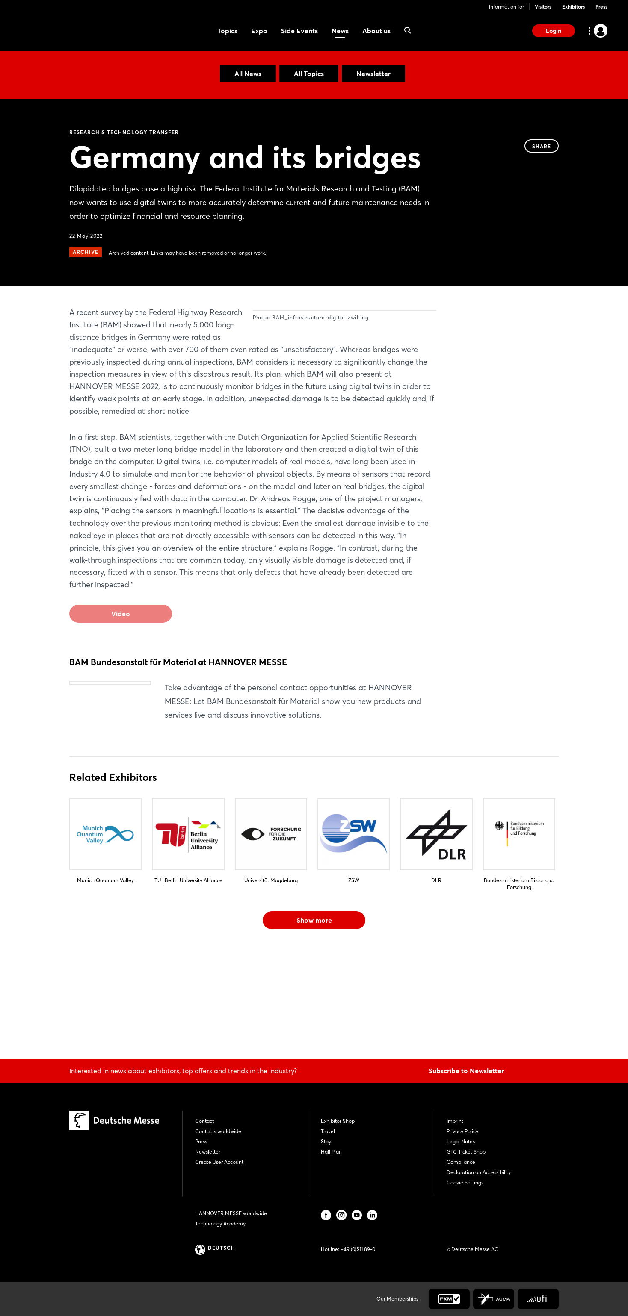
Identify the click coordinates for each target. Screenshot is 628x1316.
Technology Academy (220, 1223)
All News (247, 73)
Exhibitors (573, 6)
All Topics (309, 73)
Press (601, 6)
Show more (314, 1022)
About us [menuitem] (376, 30)
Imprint (455, 1121)
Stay (326, 1141)
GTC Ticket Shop (466, 1151)
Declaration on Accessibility (479, 1172)
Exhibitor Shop (338, 1121)
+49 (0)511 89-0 (358, 1249)
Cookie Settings (465, 1182)
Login (553, 31)
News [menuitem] (340, 30)
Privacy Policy (462, 1131)
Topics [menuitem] (227, 30)
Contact (204, 1121)
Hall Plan (331, 1151)
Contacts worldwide (218, 1131)
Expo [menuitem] (259, 30)
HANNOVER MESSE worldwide (231, 1213)
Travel (328, 1131)
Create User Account (219, 1162)
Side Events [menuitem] (299, 30)
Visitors (543, 6)
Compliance (461, 1162)
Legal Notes (461, 1141)
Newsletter (373, 73)
